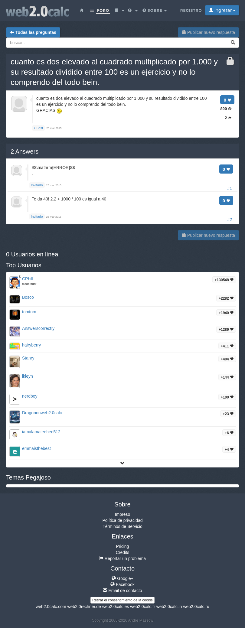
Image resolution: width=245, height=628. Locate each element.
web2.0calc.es (115, 606)
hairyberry (31, 345)
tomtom (29, 311)
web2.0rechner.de (84, 606)
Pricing (122, 546)
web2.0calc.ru (196, 606)
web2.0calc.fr (142, 606)
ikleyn (27, 376)
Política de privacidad (122, 520)
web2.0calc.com (51, 606)
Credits (122, 552)
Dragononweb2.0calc (42, 412)
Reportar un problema (122, 558)
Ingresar (222, 10)
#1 (229, 188)
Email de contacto (122, 590)
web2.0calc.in (169, 606)
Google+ (122, 578)
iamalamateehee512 (41, 431)
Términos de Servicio (122, 526)
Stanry (28, 358)
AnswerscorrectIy (38, 328)
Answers (24, 151)
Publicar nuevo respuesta (208, 32)
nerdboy (30, 396)
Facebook (122, 584)
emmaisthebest (36, 448)
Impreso (122, 514)
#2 (229, 219)
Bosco (28, 297)
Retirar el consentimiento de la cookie (122, 600)
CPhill (27, 278)
